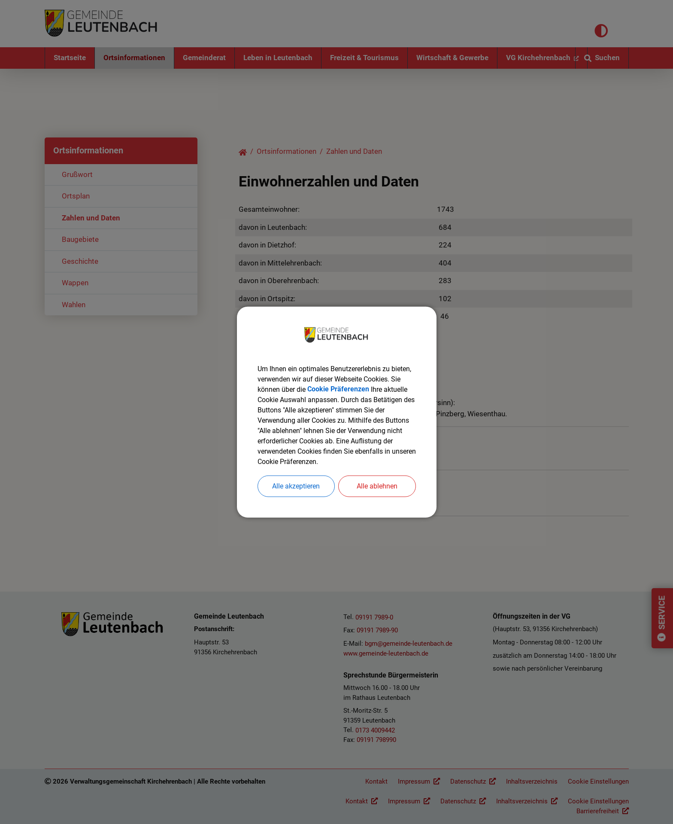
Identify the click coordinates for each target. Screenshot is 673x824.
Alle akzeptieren (296, 486)
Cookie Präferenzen (338, 389)
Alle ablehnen (377, 486)
